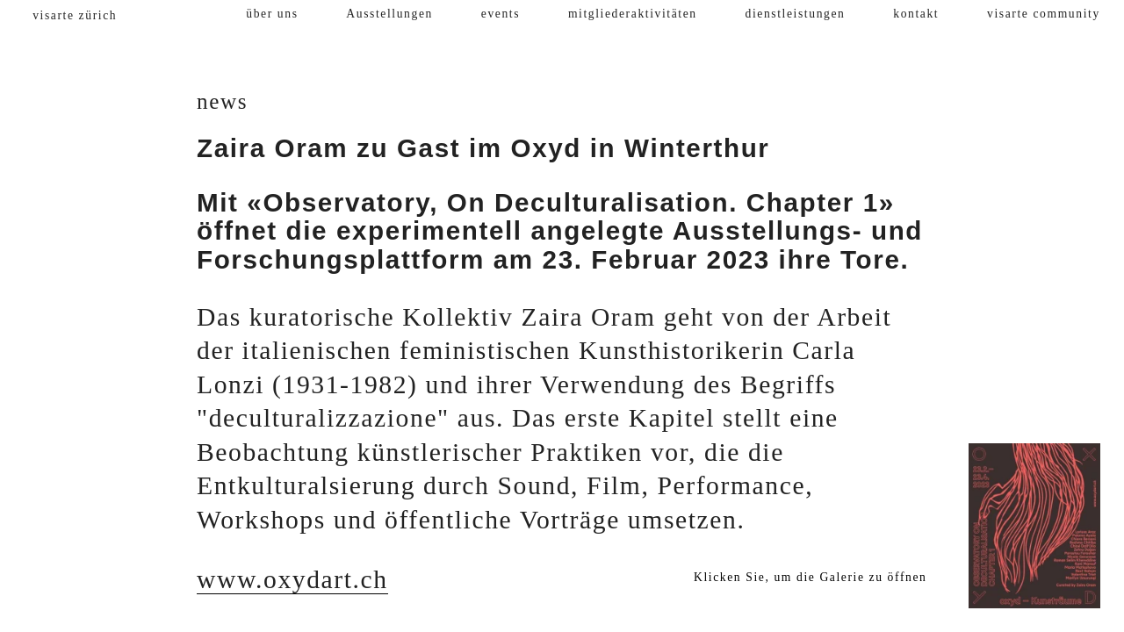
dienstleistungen (796, 13)
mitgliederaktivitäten (632, 13)
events (500, 13)
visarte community (1043, 13)
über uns (272, 13)
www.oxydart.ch (292, 579)
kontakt (916, 13)
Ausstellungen (389, 13)
